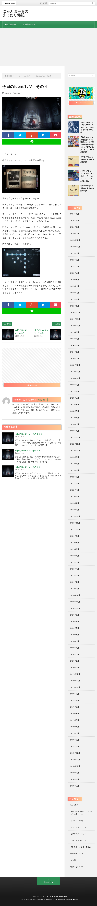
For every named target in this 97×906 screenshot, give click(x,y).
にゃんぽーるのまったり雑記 (15, 13)
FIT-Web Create (50, 899)
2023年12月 (75, 365)
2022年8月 (74, 464)
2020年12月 (75, 595)
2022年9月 (74, 457)
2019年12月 (75, 674)
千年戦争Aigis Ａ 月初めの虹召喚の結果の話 (87, 159)
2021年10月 (75, 529)
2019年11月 (75, 681)
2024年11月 (75, 319)
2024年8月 (74, 339)
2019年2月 (74, 740)
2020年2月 (74, 661)
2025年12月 (75, 240)
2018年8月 (74, 779)
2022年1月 (74, 510)
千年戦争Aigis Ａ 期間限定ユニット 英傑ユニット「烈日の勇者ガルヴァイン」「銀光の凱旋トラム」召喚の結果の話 (87, 144)
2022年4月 (74, 490)
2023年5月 (74, 411)
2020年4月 (74, 648)
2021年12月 (75, 516)
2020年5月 (74, 641)
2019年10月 (75, 687)
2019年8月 (74, 700)
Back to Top (48, 882)
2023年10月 (75, 378)
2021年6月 (74, 556)
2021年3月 (74, 575)
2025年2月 (74, 299)
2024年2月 (74, 358)
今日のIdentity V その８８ (27, 467)
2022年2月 (74, 503)
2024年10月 (75, 325)
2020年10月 (75, 608)
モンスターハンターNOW (80, 847)
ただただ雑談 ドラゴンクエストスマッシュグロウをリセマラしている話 (87, 127)
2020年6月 (74, 635)
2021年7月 (74, 549)
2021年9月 (74, 536)
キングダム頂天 (76, 821)
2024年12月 (75, 312)
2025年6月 (74, 273)
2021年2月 (74, 582)
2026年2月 (74, 233)
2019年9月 (74, 694)
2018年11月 (75, 759)
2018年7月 (74, 786)
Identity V (18, 93)
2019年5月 (74, 720)
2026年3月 (74, 227)
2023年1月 (74, 431)
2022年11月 (75, 444)
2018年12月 (75, 753)
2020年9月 (74, 615)
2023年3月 (74, 424)
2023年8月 (74, 391)
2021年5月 (74, 562)
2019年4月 (74, 727)
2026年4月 (74, 220)
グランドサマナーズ (78, 827)
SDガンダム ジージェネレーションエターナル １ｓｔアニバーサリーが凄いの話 (87, 176)
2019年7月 (74, 707)
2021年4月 (74, 569)
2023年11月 (75, 371)
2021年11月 (75, 523)
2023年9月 (74, 385)
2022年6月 (74, 477)
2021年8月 (74, 542)
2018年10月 (75, 766)
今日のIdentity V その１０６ (28, 434)
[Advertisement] (48, 46)
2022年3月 (74, 496)
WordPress (73, 899)
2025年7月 (74, 266)
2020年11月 (75, 602)
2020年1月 (74, 667)
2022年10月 (75, 450)
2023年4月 (74, 418)
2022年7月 (74, 470)
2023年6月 (74, 404)
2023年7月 (74, 398)
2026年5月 (74, 214)
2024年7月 (74, 345)
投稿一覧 (41, 400)
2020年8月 (74, 621)
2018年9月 (74, 773)
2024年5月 (74, 352)
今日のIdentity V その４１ (27, 450)
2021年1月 (74, 588)
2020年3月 (74, 654)
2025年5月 (74, 279)
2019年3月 (74, 733)
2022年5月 (74, 483)
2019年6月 (74, 713)
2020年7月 (74, 628)
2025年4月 (74, 286)
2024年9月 (74, 332)
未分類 (73, 860)
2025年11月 (75, 247)
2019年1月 (74, 746)
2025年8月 (74, 260)
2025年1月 (74, 306)
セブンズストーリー (78, 834)
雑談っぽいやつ (11, 24)
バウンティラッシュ (78, 840)
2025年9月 (74, 253)
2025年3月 (74, 293)
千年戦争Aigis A (29, 24)
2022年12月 (75, 437)
